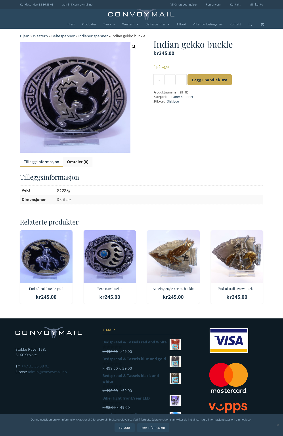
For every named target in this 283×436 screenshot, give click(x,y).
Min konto (256, 4)
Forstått (125, 428)
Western (130, 24)
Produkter (89, 24)
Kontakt (235, 4)
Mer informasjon (154, 428)
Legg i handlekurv (209, 79)
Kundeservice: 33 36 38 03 (36, 4)
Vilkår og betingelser (183, 4)
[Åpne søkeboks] (247, 24)
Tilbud (181, 24)
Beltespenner (158, 24)
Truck (109, 24)
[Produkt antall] (170, 79)
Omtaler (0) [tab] (77, 161)
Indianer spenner (93, 35)
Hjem (71, 24)
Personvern (213, 4)
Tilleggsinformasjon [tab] (41, 161)
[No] (277, 425)
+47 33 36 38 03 (35, 366)
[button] (134, 47)
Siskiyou (173, 101)
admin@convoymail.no (77, 4)
